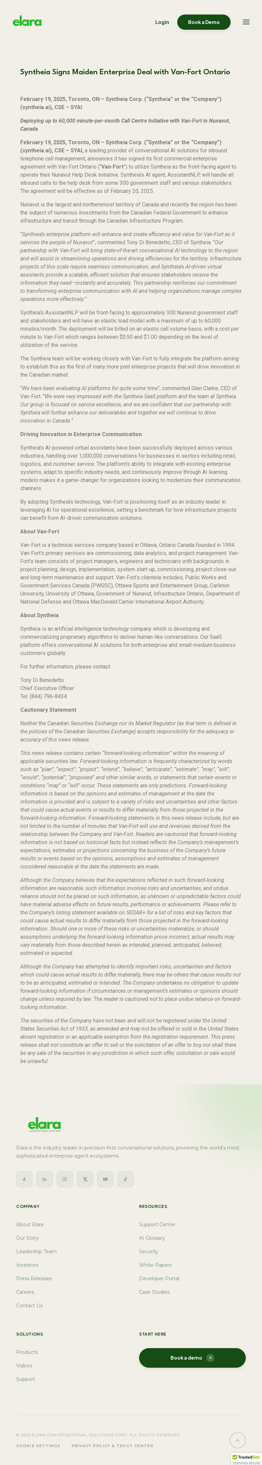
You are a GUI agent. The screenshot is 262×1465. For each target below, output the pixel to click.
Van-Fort (30, 545)
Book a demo (192, 1358)
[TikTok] (125, 1179)
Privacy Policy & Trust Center (113, 1445)
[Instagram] (65, 1179)
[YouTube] (105, 1179)
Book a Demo (204, 22)
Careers (25, 1292)
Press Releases (34, 1278)
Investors (27, 1265)
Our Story (27, 1238)
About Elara (29, 1224)
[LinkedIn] (44, 1179)
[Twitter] (85, 1179)
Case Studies (154, 1292)
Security (148, 1251)
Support (25, 1379)
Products (27, 1352)
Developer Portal (159, 1278)
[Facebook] (24, 1179)
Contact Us (29, 1306)
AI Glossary (152, 1238)
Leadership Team (36, 1251)
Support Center (157, 1224)
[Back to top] (238, 1440)
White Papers (155, 1265)
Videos (24, 1366)
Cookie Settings (38, 1445)
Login (162, 22)
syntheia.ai (36, 107)
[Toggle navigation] (246, 22)
